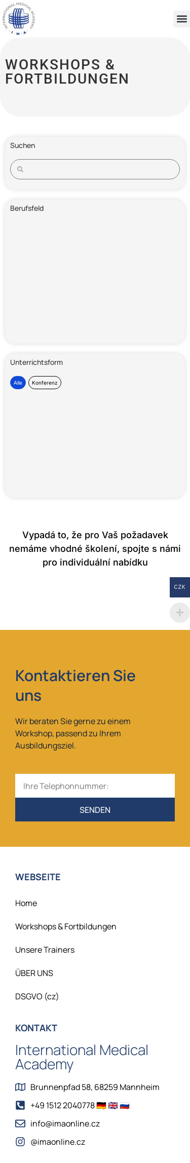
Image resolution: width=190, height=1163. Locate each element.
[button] (181, 19)
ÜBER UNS (34, 973)
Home (26, 903)
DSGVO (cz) (37, 996)
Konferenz (45, 383)
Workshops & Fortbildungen (66, 926)
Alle (18, 383)
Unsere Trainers (44, 949)
